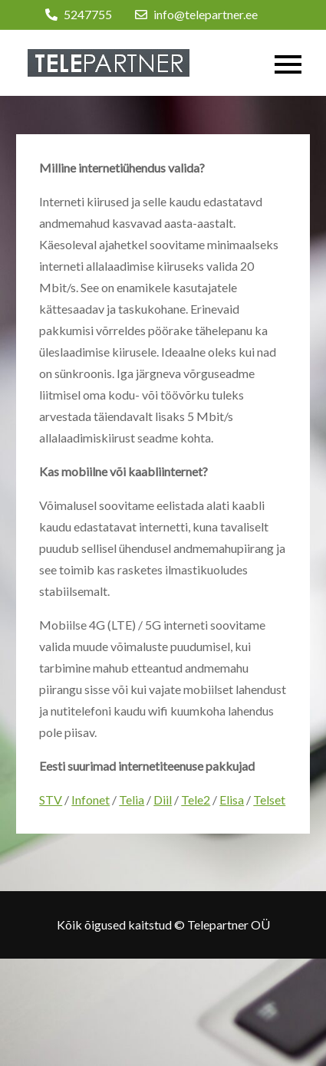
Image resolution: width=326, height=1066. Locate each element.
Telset (269, 799)
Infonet (90, 799)
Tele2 (195, 799)
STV (50, 799)
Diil (162, 799)
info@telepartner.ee (196, 14)
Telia (131, 799)
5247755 (78, 14)
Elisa (231, 799)
